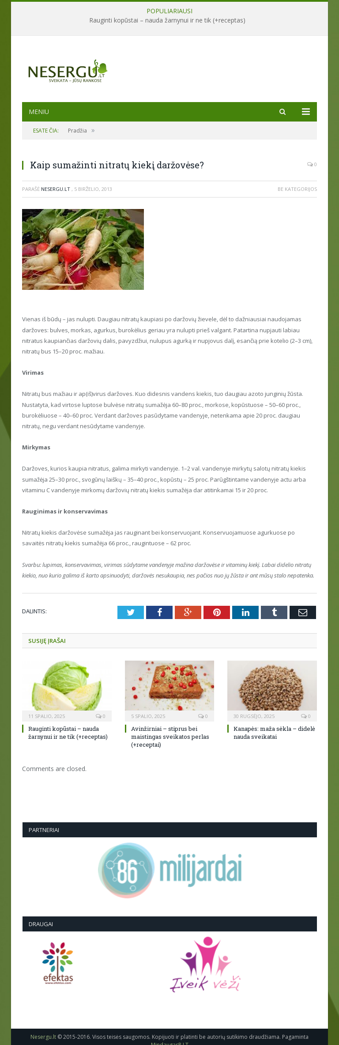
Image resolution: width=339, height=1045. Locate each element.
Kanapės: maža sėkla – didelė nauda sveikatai (274, 733)
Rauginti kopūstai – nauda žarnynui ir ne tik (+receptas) (167, 20)
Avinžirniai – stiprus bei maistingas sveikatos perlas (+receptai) (170, 737)
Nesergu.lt (55, 189)
